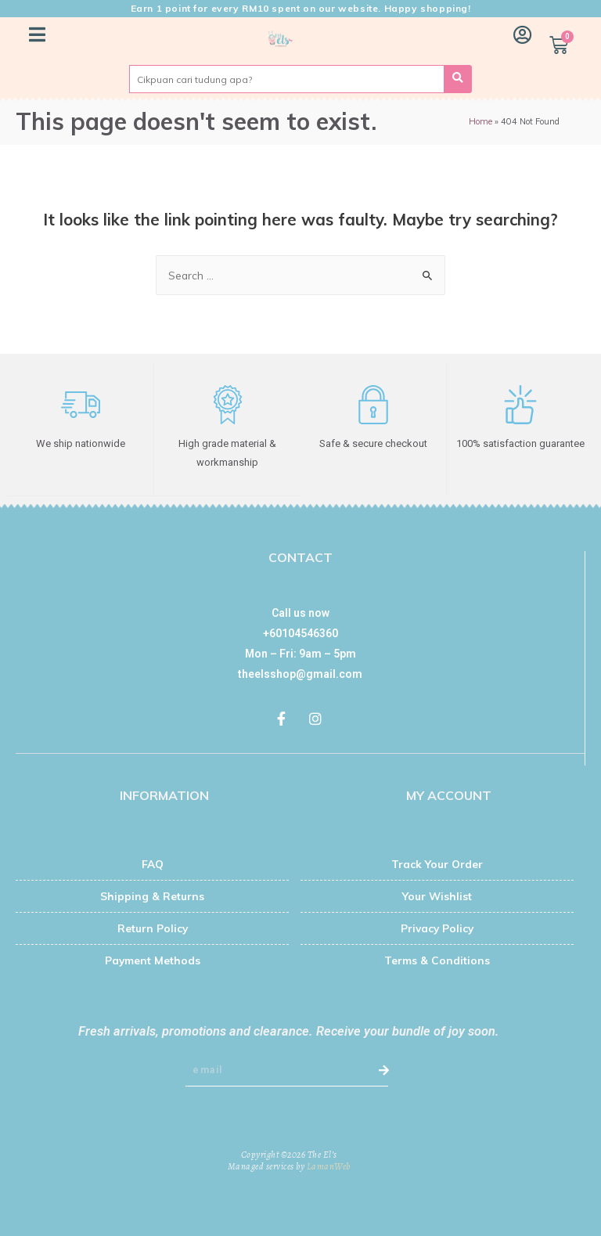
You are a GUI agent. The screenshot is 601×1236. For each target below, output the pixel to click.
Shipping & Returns (152, 895)
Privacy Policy (437, 928)
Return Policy (153, 928)
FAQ (152, 863)
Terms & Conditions (437, 960)
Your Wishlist (437, 895)
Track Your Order (437, 863)
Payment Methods (152, 960)
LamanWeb (329, 1165)
